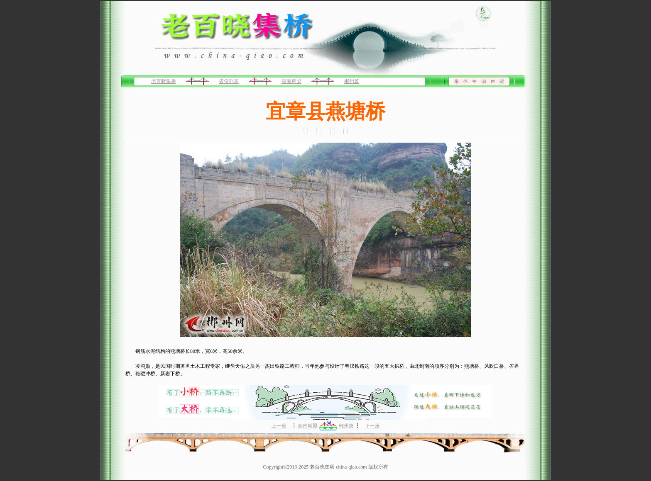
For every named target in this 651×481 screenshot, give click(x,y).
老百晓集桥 (163, 81)
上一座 (279, 426)
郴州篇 (351, 81)
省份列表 (229, 81)
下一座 (372, 426)
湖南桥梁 (291, 81)
